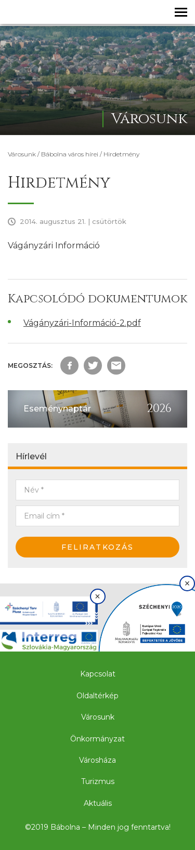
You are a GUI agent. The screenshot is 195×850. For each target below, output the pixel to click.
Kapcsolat (97, 674)
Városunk (22, 154)
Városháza (97, 760)
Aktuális (98, 803)
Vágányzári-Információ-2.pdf (82, 323)
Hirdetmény (121, 154)
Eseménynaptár (57, 409)
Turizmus (97, 781)
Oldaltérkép (97, 695)
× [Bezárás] (97, 596)
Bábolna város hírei (69, 154)
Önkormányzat (97, 738)
